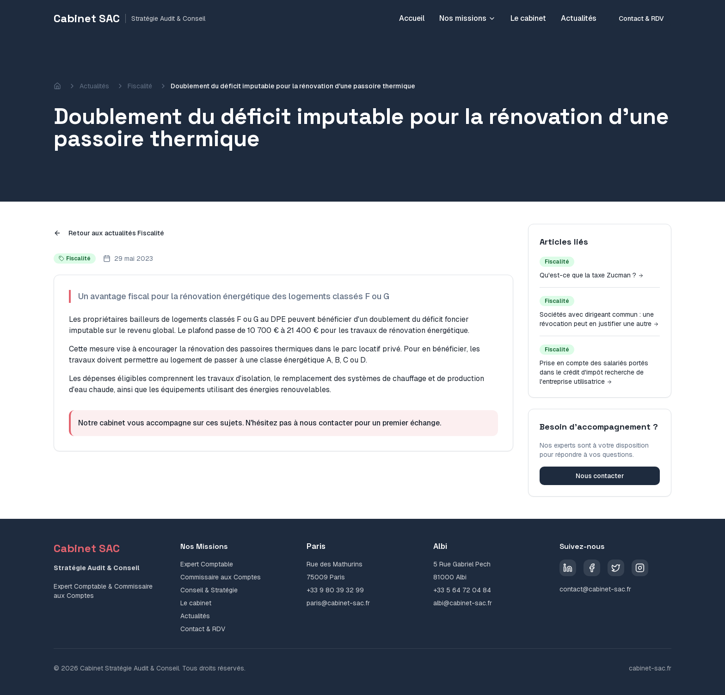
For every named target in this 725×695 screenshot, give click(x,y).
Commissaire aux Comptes (220, 577)
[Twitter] (616, 568)
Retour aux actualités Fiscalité (109, 233)
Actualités (578, 18)
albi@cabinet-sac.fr (462, 603)
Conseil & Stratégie (209, 590)
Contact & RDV (641, 18)
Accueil (411, 18)
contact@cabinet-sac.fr (595, 589)
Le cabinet (528, 18)
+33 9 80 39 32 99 (335, 590)
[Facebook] (592, 568)
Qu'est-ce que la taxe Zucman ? (592, 275)
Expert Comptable (206, 564)
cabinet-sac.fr (650, 668)
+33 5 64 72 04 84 (462, 590)
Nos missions (467, 18)
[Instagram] (640, 568)
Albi (440, 546)
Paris (316, 546)
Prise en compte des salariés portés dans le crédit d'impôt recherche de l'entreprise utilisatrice (594, 372)
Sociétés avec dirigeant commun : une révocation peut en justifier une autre (599, 319)
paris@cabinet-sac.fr (338, 603)
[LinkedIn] (567, 568)
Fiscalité (140, 86)
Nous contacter (600, 476)
